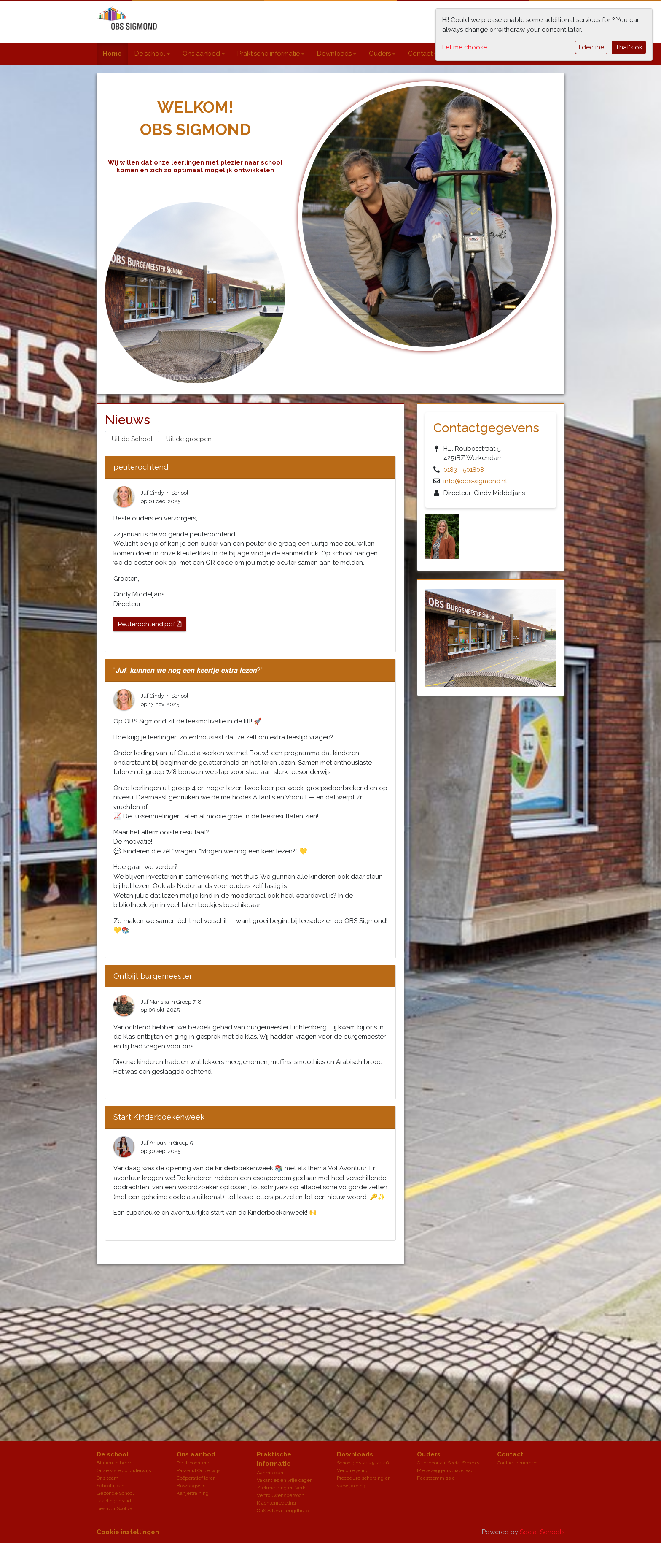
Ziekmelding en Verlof (282, 1488)
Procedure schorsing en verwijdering (364, 1482)
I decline (591, 47)
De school (150, 53)
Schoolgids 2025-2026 (363, 1463)
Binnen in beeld (115, 1463)
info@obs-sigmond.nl (475, 481)
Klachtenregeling (276, 1503)
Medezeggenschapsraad (445, 1470)
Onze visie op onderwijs (124, 1470)
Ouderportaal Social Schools (448, 1463)
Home (112, 53)
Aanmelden (270, 1472)
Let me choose (464, 47)
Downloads (335, 53)
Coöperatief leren (196, 1478)
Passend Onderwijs (198, 1470)
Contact (421, 53)
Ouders (380, 53)
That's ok (628, 47)
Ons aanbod (202, 53)
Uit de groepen (189, 439)
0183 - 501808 (463, 470)
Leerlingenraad (114, 1501)
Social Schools (542, 1532)
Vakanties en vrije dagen (285, 1480)
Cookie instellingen (128, 1532)
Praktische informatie (269, 53)
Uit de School (132, 439)
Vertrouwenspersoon (280, 1495)
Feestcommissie (436, 1478)
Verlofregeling (353, 1470)
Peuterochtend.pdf (149, 624)
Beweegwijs (191, 1486)
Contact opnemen (517, 1463)
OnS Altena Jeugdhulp (283, 1510)
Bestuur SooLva (114, 1508)
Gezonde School (115, 1493)
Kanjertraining (193, 1493)
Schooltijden (110, 1486)
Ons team (107, 1478)
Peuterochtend (194, 1463)
